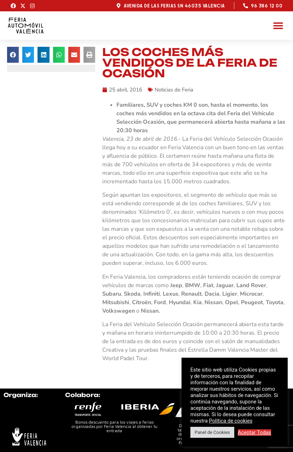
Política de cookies (231, 421)
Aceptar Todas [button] (254, 432)
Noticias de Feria (174, 89)
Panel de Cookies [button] (212, 432)
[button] (278, 25)
